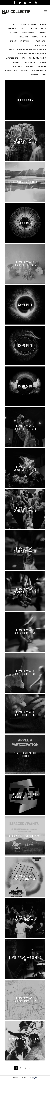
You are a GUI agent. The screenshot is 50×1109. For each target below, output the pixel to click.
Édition (43, 28)
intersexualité (40, 45)
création (33, 28)
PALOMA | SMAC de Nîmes (37, 58)
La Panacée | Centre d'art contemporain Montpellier (26, 50)
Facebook (14, 3)
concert (23, 28)
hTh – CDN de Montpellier (19, 41)
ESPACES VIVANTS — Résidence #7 (25, 926)
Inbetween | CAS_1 (39, 41)
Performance (16, 62)
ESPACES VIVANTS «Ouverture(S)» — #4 (25, 896)
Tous (15, 24)
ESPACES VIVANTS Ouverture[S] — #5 (25, 863)
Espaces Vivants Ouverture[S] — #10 (25, 591)
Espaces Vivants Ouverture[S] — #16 (25, 141)
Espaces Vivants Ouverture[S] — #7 (25, 712)
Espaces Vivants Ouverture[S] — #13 (25, 468)
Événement (42, 33)
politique (42, 62)
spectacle (34, 75)
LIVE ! (23, 58)
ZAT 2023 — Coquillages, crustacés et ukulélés (25, 791)
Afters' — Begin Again (28, 24)
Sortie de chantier (39, 71)
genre (44, 37)
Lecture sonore (12, 58)
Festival (35, 37)
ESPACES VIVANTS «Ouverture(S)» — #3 (25, 957)
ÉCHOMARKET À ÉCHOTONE (25, 182)
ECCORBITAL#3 (25, 304)
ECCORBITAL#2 (25, 345)
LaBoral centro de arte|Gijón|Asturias (31, 54)
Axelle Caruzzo (36, 3)
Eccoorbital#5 (25, 100)
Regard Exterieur (11, 71)
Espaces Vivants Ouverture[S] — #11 (25, 550)
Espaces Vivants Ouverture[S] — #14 (25, 427)
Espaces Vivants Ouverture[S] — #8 (25, 672)
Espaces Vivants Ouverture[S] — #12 (25, 509)
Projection (30, 66)
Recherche (42, 66)
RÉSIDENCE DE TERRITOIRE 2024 (25, 827)
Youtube (25, 3)
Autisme (43, 24)
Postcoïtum (17, 66)
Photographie (30, 62)
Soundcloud (30, 3)
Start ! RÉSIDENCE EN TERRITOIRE (25, 752)
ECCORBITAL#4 (25, 222)
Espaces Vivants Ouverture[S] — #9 (25, 632)
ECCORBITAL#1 (25, 386)
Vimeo (20, 3)
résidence (24, 71)
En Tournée (14, 33)
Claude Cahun (11, 28)
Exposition (23, 37)
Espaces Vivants (28, 33)
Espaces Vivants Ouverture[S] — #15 (25, 264)
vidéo (44, 75)
